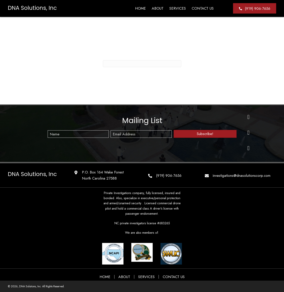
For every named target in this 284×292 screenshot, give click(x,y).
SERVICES (146, 277)
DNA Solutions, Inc (32, 8)
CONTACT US (174, 277)
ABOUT (124, 277)
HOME (105, 277)
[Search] (142, 63)
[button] (254, 8)
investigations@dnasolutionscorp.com (241, 175)
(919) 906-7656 (168, 175)
